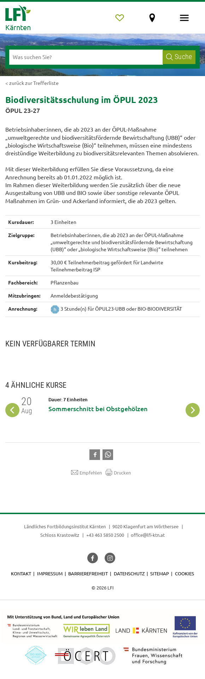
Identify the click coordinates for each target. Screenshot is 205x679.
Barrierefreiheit (88, 573)
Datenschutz (129, 573)
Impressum (50, 573)
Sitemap (159, 573)
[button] (95, 453)
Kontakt (21, 573)
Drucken (118, 472)
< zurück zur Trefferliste (32, 83)
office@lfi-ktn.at (148, 535)
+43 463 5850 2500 (105, 535)
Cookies (184, 573)
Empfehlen (86, 472)
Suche (179, 57)
